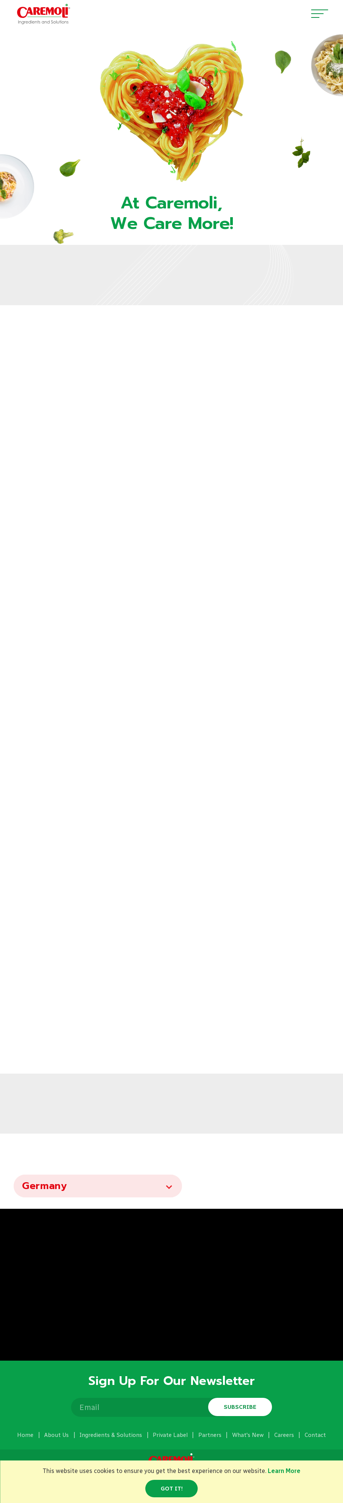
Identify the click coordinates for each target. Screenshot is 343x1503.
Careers (284, 1435)
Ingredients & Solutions (110, 1435)
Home (25, 1435)
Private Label (170, 1435)
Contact (315, 1435)
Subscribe (240, 1407)
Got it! (172, 1488)
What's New (248, 1435)
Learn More (284, 1471)
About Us (56, 1435)
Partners (209, 1435)
